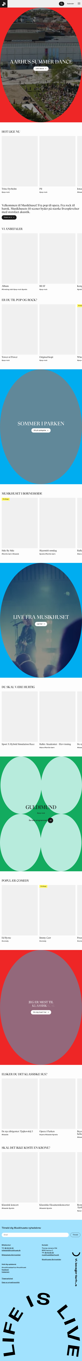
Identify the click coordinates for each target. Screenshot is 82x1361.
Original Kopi (46, 357)
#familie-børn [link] (7, 554)
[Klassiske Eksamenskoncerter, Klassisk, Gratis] (57, 1177)
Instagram (5, 1272)
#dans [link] (79, 554)
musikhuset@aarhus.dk (50, 1255)
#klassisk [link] (15, 554)
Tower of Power (9, 357)
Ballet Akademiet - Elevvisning (55, 744)
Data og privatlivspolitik (11, 1282)
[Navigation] (79, 4)
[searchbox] (62, 4)
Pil (40, 189)
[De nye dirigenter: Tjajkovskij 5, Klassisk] (20, 1103)
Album (5, 286)
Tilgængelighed (7, 1278)
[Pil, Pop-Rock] (57, 161)
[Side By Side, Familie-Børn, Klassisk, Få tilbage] (20, 523)
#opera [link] (42, 1134)
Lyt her (39, 624)
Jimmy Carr (45, 938)
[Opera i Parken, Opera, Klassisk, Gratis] (57, 1103)
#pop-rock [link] (6, 192)
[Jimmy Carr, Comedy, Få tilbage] (57, 910)
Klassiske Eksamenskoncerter (54, 1205)
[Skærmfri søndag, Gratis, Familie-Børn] (57, 523)
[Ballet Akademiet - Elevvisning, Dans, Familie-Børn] (57, 716)
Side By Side (8, 550)
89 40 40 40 (9, 1248)
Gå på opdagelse (40, 430)
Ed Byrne (6, 938)
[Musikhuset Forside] (3, 4)
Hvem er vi (8, 217)
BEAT (42, 286)
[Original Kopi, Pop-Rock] (57, 329)
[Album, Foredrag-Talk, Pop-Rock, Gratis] (20, 258)
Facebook (5, 1270)
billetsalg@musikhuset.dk (11, 1250)
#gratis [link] (24, 289)
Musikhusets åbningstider (51, 1259)
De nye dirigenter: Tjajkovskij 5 (17, 1131)
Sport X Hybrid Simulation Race (18, 744)
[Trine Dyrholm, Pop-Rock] (20, 161)
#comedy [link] (5, 941)
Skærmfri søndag (48, 550)
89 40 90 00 (49, 1253)
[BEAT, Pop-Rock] (57, 258)
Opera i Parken (47, 1131)
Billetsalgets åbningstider (11, 1255)
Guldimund (41, 807)
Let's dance (40, 68)
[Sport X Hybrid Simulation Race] (20, 716)
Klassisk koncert (10, 1205)
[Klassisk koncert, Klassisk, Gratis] (20, 1177)
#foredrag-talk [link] (7, 289)
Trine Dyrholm (9, 189)
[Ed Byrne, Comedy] (20, 910)
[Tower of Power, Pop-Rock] (20, 329)
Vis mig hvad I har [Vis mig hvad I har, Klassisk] (39, 1012)
